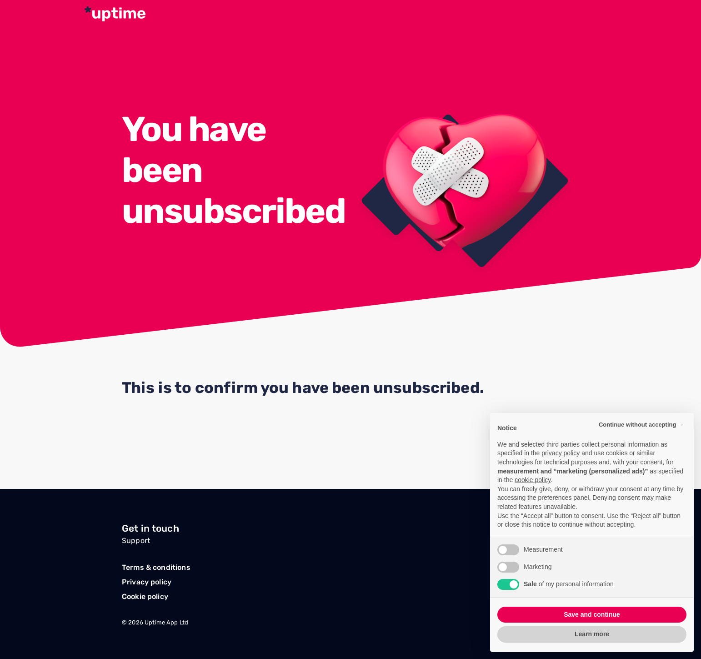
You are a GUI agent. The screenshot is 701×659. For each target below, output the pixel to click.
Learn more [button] (592, 634)
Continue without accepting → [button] (641, 424)
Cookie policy (145, 596)
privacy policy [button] (560, 453)
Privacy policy (146, 582)
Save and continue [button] (592, 614)
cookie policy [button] (533, 479)
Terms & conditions (156, 567)
